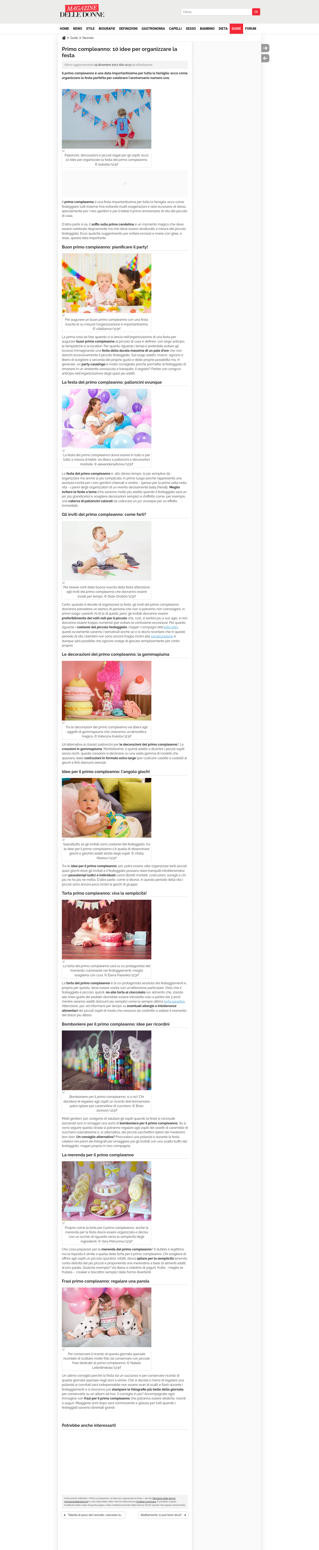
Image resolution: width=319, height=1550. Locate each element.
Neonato (88, 38)
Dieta (223, 29)
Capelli (175, 29)
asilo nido (171, 627)
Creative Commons (146, 1501)
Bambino (207, 29)
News (77, 29)
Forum (250, 29)
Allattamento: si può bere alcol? (161, 1515)
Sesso (191, 29)
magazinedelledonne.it (76, 1501)
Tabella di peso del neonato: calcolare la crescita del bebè (94, 1515)
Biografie (107, 29)
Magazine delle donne (164, 1498)
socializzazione (162, 636)
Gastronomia (153, 29)
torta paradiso (174, 1001)
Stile (90, 29)
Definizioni (128, 29)
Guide (236, 29)
